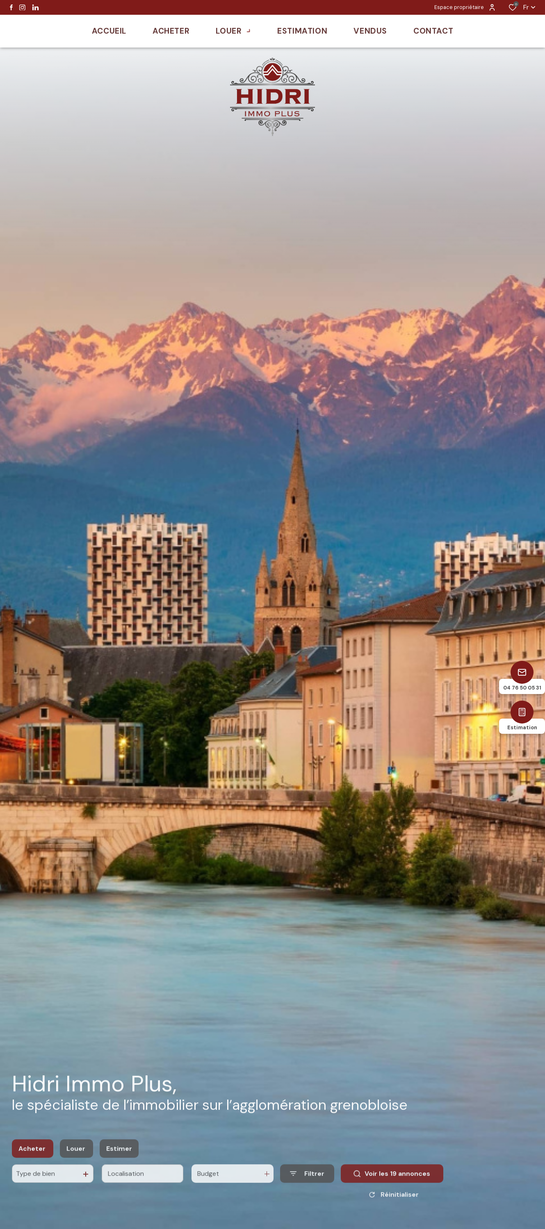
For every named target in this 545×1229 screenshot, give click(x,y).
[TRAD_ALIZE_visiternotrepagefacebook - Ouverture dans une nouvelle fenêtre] (11, 7)
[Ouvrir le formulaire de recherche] (307, 1182)
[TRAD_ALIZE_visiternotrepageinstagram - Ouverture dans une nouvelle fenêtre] (22, 8)
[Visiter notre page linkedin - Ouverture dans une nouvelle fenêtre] (35, 8)
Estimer (119, 1157)
